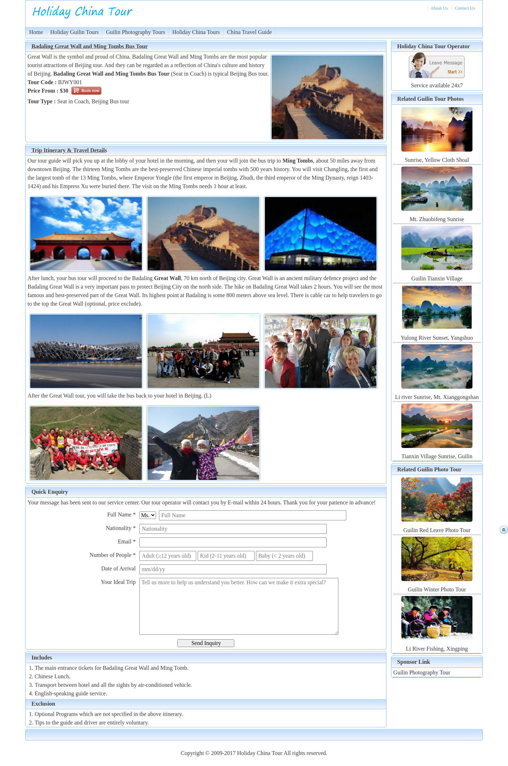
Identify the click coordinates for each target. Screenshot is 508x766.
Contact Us (465, 8)
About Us (439, 8)
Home (36, 32)
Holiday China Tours (196, 32)
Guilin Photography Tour (421, 672)
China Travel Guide (249, 32)
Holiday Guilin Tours (74, 32)
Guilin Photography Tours (135, 32)
